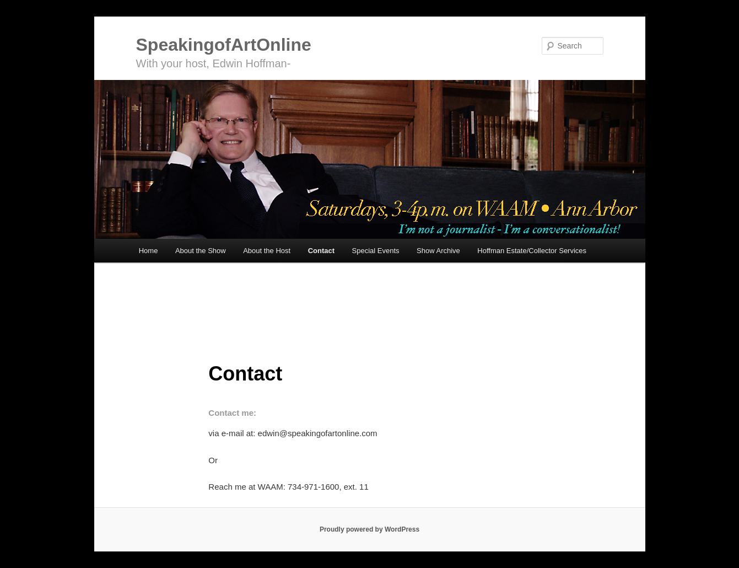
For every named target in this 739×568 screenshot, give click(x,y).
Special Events (376, 251)
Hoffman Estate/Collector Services (531, 251)
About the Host (266, 251)
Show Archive (438, 251)
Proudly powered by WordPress (369, 529)
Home (148, 251)
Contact (321, 251)
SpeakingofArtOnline (223, 45)
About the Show (200, 251)
